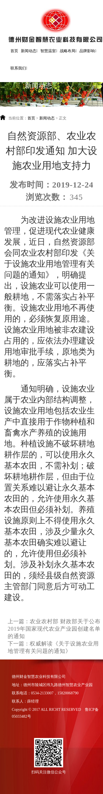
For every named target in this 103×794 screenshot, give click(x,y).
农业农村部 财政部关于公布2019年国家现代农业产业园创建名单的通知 (54, 628)
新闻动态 (47, 118)
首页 (14, 51)
